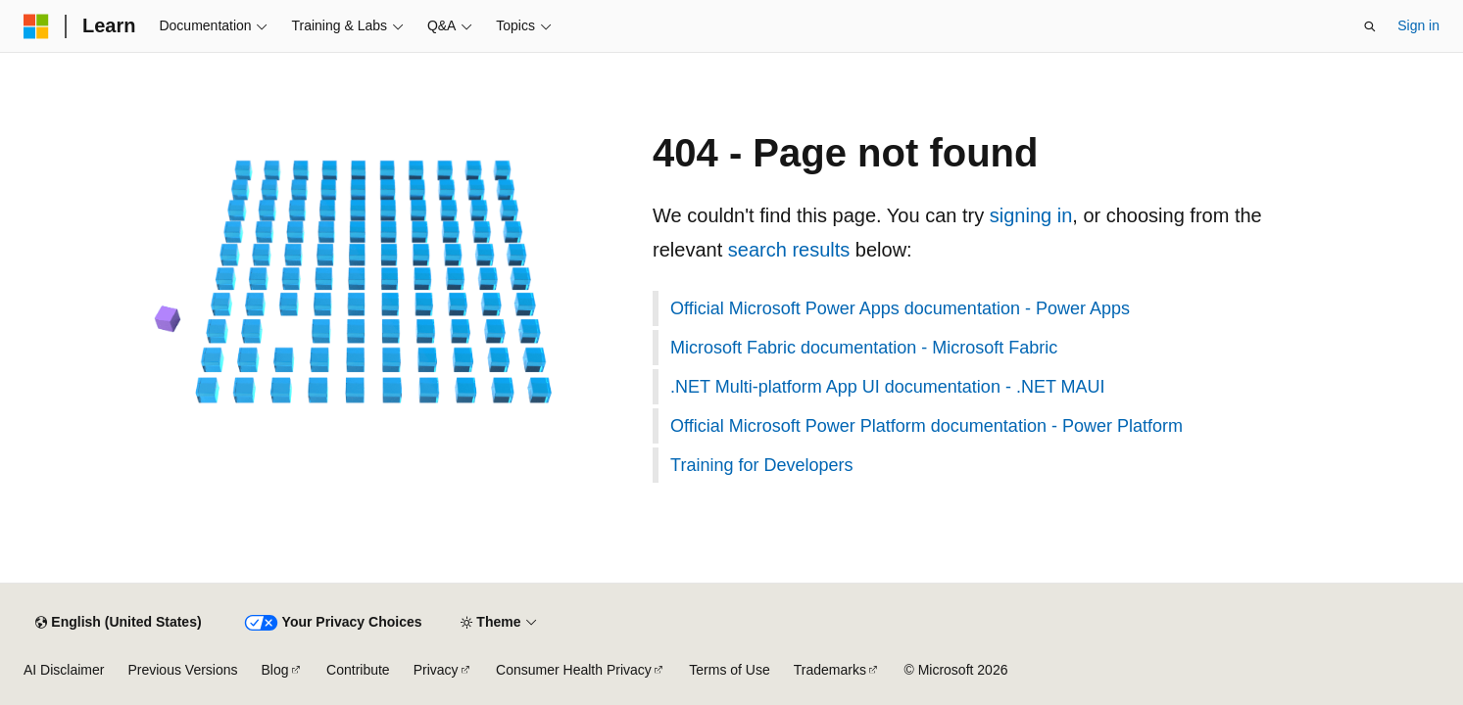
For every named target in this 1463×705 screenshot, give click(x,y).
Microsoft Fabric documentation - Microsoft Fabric (863, 347)
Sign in (1418, 25)
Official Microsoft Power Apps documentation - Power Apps (900, 308)
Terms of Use (729, 670)
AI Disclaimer (64, 670)
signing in (1031, 215)
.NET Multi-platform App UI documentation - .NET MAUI (887, 387)
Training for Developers (761, 465)
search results (789, 249)
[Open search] (1370, 26)
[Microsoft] (36, 26)
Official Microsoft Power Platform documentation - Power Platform (926, 426)
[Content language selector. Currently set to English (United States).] (118, 622)
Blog (275, 670)
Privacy (436, 670)
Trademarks (830, 670)
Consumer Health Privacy (574, 670)
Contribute (358, 670)
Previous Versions (182, 670)
